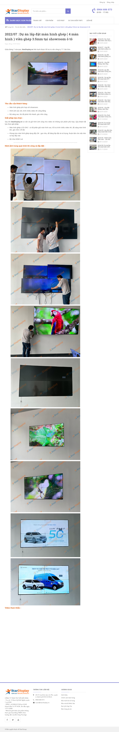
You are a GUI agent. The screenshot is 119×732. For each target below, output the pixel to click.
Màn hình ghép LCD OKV (19, 127)
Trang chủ (37, 20)
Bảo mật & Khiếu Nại (68, 703)
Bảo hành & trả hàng (68, 701)
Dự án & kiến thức (75, 20)
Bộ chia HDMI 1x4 (16, 139)
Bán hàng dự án (66, 709)
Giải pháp (60, 20)
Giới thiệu (64, 695)
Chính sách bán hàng (68, 698)
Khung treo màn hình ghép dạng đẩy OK (24, 133)
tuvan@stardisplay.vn (42, 703)
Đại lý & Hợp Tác (66, 706)
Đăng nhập (110, 2)
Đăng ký (102, 2)
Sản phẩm (49, 20)
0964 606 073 (39, 700)
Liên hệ (89, 20)
